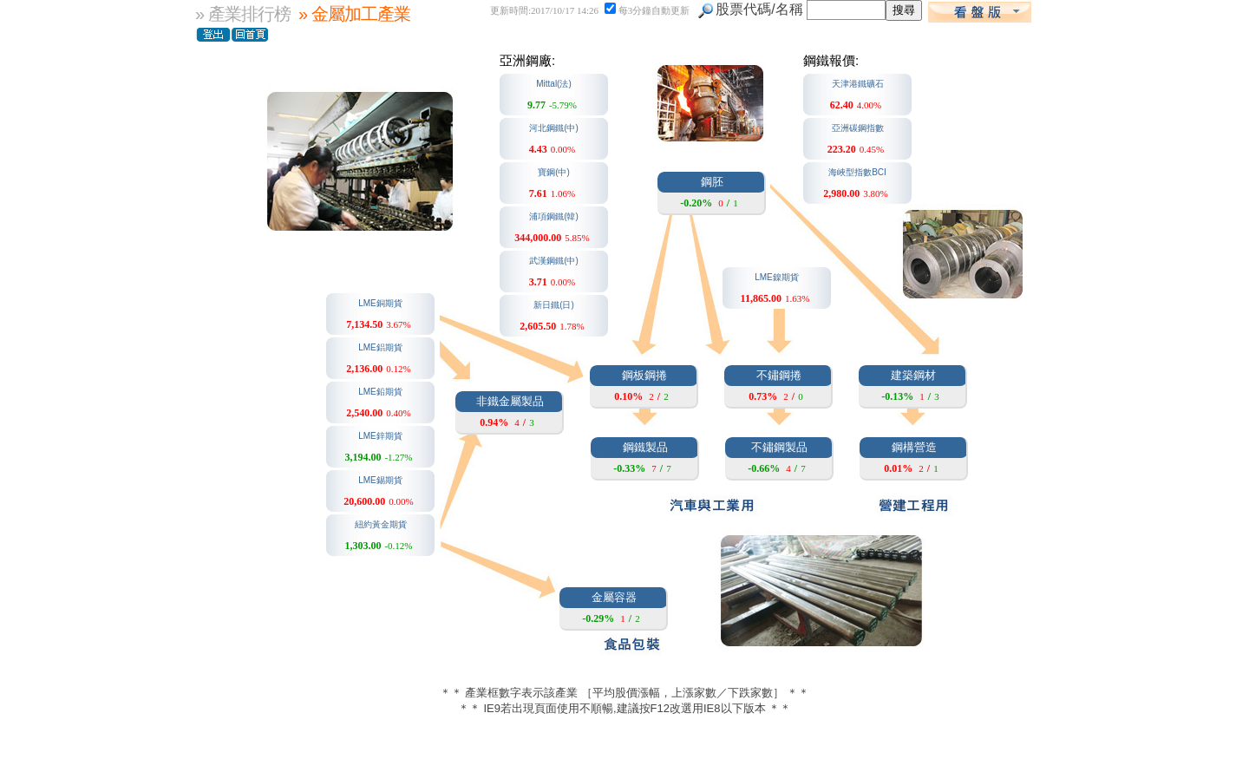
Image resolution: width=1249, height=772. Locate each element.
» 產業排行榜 (243, 13)
